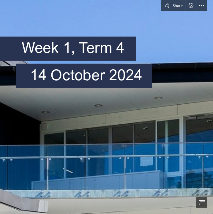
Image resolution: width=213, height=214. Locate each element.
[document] (106, 107)
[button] (173, 5)
